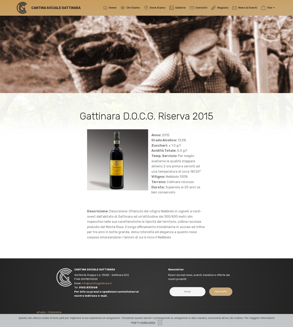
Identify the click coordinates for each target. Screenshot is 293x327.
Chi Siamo (130, 7)
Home (109, 7)
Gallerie (177, 7)
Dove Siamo (154, 7)
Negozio (219, 7)
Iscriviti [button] (221, 291)
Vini (266, 7)
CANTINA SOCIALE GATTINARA (56, 8)
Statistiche (55, 312)
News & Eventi (244, 7)
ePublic (41, 312)
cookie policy (147, 322)
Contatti (198, 7)
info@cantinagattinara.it (97, 283)
